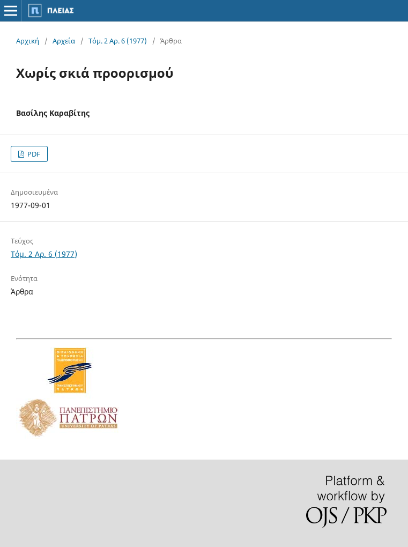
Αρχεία (64, 41)
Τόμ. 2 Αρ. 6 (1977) (117, 41)
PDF (33, 154)
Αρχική (27, 41)
